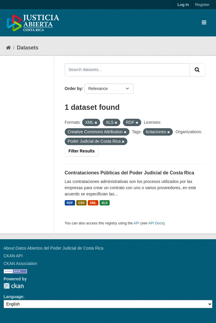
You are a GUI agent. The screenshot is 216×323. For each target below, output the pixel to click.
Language (13, 296)
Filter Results (82, 151)
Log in (183, 4)
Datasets (27, 48)
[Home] (8, 48)
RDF (70, 203)
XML (93, 203)
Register (202, 4)
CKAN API (13, 255)
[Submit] (197, 69)
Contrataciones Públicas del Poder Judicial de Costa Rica (129, 172)
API (136, 223)
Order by (73, 88)
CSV (81, 203)
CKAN (14, 286)
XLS (104, 203)
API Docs (155, 223)
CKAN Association (20, 263)
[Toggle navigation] (204, 23)
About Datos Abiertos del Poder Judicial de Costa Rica (53, 248)
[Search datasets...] (127, 69)
